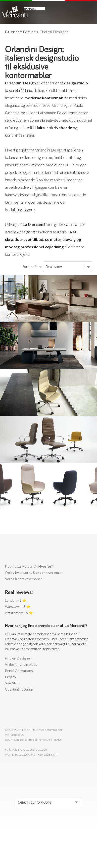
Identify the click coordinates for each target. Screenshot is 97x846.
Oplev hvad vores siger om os (34, 572)
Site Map (12, 683)
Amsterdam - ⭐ (19, 613)
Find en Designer (18, 658)
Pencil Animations (19, 670)
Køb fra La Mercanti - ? (29, 566)
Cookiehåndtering (19, 689)
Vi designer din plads (21, 664)
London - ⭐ (15, 600)
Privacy (10, 677)
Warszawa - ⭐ (17, 606)
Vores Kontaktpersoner (23, 579)
